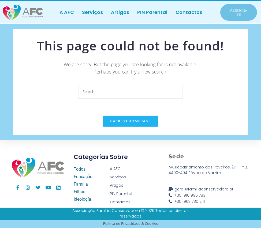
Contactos (189, 12)
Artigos (120, 12)
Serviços (92, 12)
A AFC (66, 12)
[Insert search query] (130, 92)
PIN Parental (152, 12)
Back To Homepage (130, 121)
